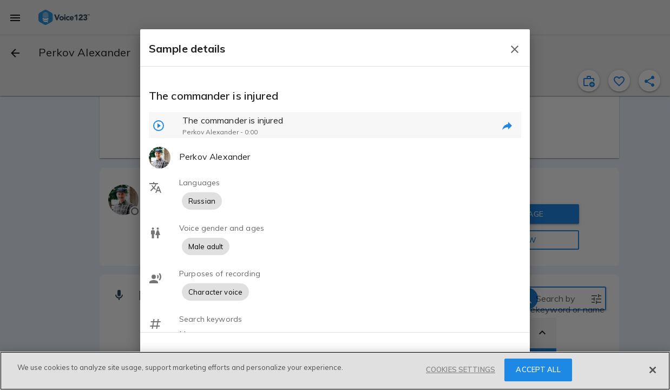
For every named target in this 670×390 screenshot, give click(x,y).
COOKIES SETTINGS (460, 369)
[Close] (653, 370)
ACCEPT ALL (538, 369)
